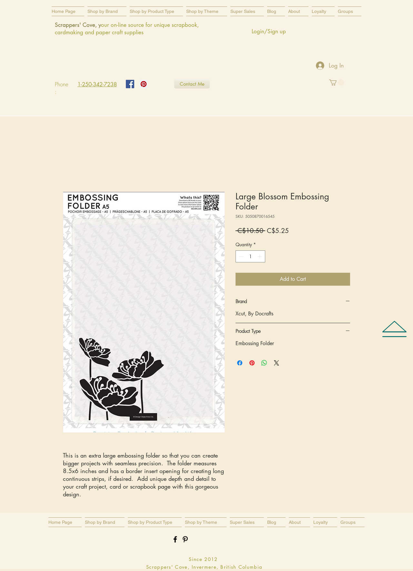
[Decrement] (241, 256)
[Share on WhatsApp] (264, 363)
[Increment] (260, 256)
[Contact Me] (192, 84)
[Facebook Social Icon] (130, 84)
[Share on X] (276, 363)
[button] (156, 11)
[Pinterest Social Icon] (143, 84)
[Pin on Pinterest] (252, 363)
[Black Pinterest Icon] (185, 539)
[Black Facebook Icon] (175, 539)
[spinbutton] (250, 256)
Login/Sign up (269, 31)
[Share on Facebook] (240, 363)
